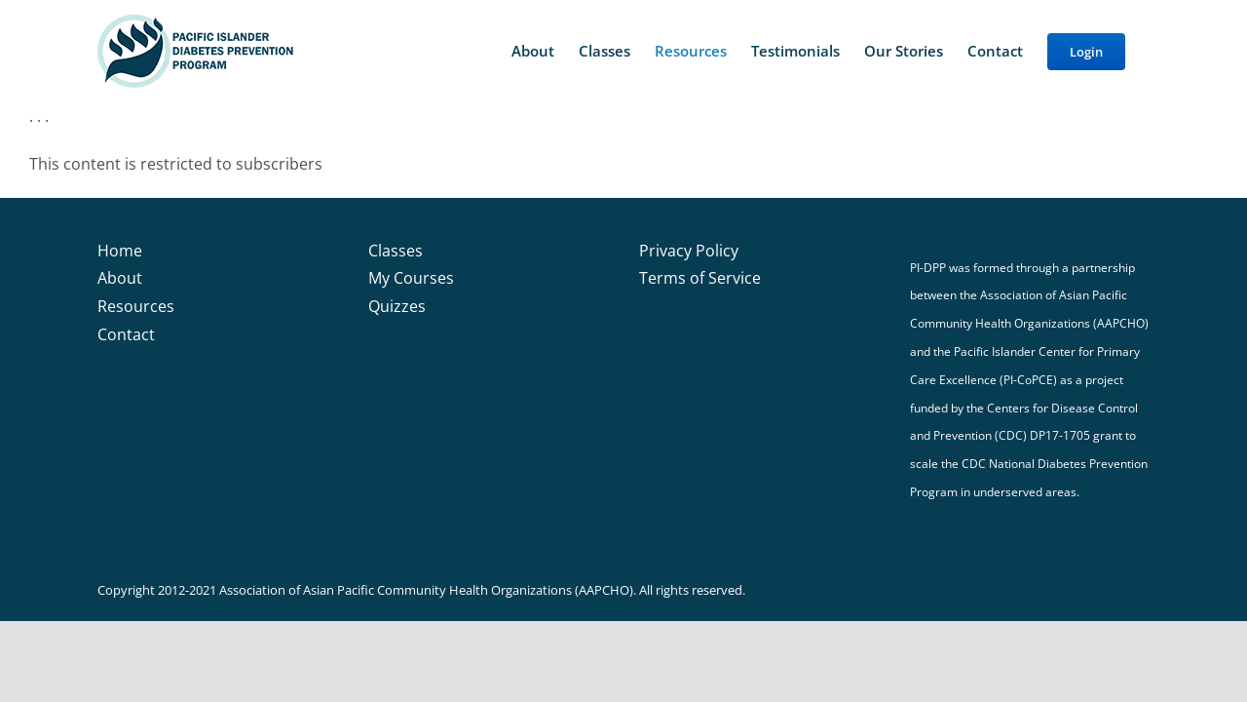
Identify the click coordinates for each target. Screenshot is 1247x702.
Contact (126, 334)
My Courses (411, 278)
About (119, 278)
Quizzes (397, 306)
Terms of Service (700, 278)
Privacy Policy (688, 250)
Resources (135, 306)
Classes (395, 250)
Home (119, 250)
